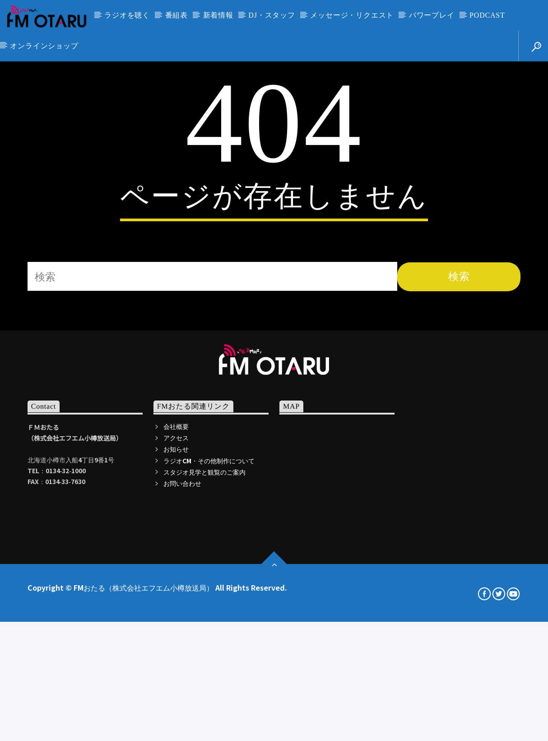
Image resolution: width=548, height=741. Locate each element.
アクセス (176, 630)
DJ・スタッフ (271, 15)
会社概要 (176, 619)
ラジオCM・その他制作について (209, 653)
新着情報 (218, 15)
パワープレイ (432, 15)
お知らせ (176, 641)
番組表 (176, 15)
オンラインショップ (44, 46)
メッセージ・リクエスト (352, 15)
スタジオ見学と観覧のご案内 (204, 664)
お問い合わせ (182, 675)
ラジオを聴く (127, 15)
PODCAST (487, 15)
